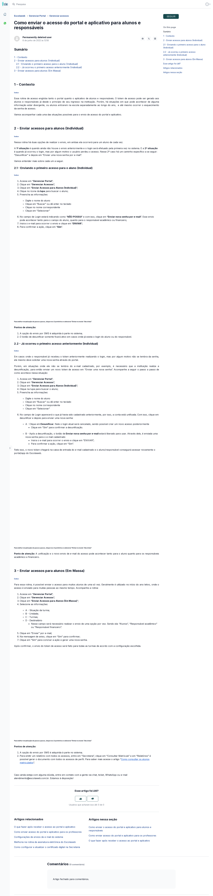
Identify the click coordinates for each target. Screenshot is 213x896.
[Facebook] (142, 38)
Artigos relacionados (172, 68)
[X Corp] (149, 38)
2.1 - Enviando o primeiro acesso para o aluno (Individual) (46, 64)
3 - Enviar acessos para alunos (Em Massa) (37, 70)
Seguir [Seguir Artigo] (171, 16)
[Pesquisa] (107, 4)
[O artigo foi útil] (80, 799)
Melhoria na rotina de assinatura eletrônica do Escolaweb (45, 842)
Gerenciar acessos (59, 16)
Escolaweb (19, 16)
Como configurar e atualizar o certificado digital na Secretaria (47, 847)
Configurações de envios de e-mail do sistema (38, 837)
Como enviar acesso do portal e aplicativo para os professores (48, 832)
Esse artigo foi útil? (172, 63)
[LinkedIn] (155, 38)
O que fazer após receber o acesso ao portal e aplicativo (44, 826)
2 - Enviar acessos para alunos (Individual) (37, 60)
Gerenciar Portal (37, 16)
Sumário (167, 31)
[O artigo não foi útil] (92, 799)
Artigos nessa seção (172, 72)
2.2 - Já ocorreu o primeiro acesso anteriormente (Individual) (48, 67)
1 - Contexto (20, 57)
